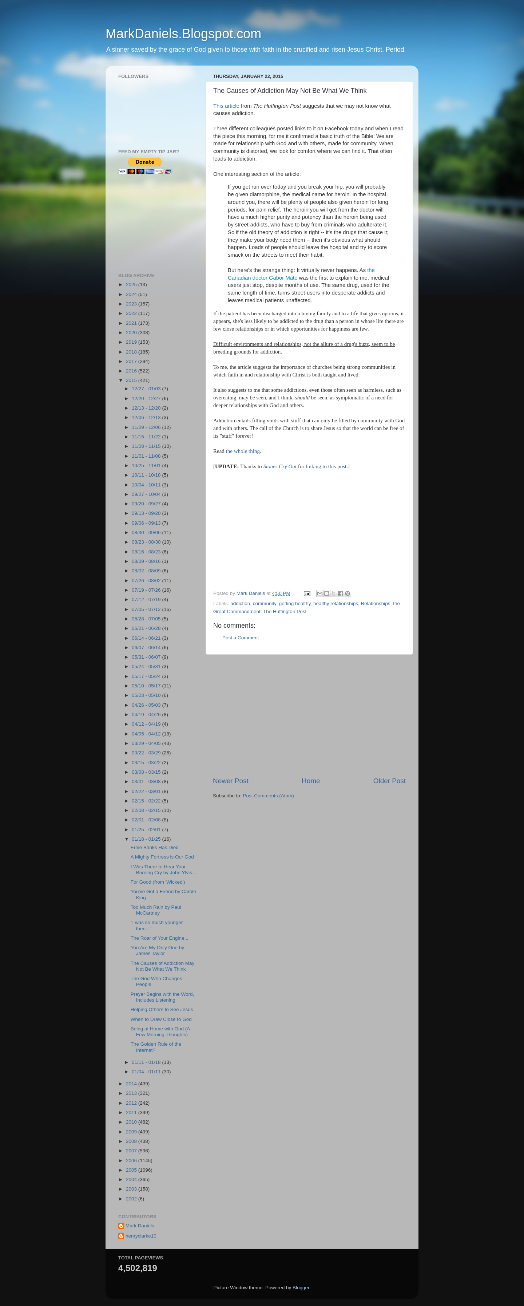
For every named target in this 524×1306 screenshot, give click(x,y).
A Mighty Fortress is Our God (162, 857)
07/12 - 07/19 (147, 599)
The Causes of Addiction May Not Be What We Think (163, 966)
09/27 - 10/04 (147, 494)
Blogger (301, 1287)
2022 (132, 313)
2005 (132, 1170)
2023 (132, 304)
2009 (132, 1132)
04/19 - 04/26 (147, 714)
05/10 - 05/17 (147, 685)
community (264, 603)
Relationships (375, 603)
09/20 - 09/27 (147, 503)
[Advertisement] (274, 529)
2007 (132, 1150)
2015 (132, 380)
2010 (132, 1122)
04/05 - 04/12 (147, 734)
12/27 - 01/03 (147, 388)
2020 (132, 332)
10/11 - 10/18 (147, 475)
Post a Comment (240, 637)
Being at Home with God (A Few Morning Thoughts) (160, 1031)
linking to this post (326, 466)
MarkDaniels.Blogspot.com (183, 33)
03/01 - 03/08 (147, 781)
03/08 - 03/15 (147, 772)
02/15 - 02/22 (147, 801)
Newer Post (231, 781)
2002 (132, 1199)
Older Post (389, 781)
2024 (132, 294)
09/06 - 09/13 (147, 523)
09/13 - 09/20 (147, 513)
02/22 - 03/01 (147, 791)
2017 (132, 361)
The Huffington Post (284, 611)
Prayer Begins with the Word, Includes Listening (162, 997)
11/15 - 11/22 (147, 436)
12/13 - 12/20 (147, 408)
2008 (132, 1141)
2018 (132, 352)
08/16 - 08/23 (147, 552)
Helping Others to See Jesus (162, 1009)
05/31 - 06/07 (147, 657)
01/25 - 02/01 (147, 829)
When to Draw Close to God (161, 1019)
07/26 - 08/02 (147, 580)
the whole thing (243, 451)
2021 (132, 323)
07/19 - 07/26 (147, 590)
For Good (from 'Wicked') (158, 882)
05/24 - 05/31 (147, 666)
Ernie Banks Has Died (155, 847)
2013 (132, 1093)
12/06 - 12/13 (147, 417)
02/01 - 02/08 (147, 819)
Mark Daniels (140, 1225)
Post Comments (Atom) (268, 795)
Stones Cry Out (280, 466)
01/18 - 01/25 (147, 839)
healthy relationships (335, 603)
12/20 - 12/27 (147, 398)
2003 (132, 1189)
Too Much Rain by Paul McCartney (156, 910)
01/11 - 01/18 (147, 1062)
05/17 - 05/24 (147, 676)
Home (311, 781)
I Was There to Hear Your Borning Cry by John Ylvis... (163, 869)
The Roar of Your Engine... (159, 938)
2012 (132, 1103)
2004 (132, 1179)
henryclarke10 (141, 1236)
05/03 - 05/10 (147, 695)
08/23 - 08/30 (147, 542)
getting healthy (295, 603)
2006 (132, 1160)
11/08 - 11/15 (147, 446)
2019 (132, 342)
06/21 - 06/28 (147, 628)
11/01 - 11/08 (147, 456)
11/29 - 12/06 (147, 427)
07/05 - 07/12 (147, 609)
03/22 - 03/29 (147, 752)
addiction (240, 603)
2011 (132, 1112)
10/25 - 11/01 (147, 465)
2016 (132, 371)
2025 (132, 284)
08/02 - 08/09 (147, 570)
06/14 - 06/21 (147, 638)
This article (226, 106)
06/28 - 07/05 (147, 619)
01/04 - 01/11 (147, 1071)
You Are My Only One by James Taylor (157, 950)
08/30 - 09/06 (147, 532)
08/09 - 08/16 (147, 561)
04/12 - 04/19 (147, 724)
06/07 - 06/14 (147, 647)
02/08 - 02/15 (147, 810)
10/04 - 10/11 (147, 485)
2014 (132, 1083)
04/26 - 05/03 (147, 705)
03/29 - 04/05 (147, 743)
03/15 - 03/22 (147, 762)
